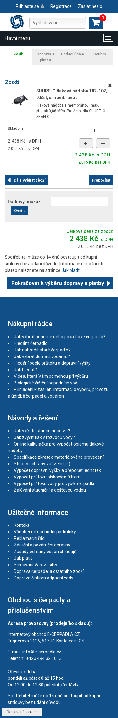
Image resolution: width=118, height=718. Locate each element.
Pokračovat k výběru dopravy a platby (57, 283)
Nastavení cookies (22, 712)
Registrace (61, 6)
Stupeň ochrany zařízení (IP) (42, 463)
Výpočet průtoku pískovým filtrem (47, 476)
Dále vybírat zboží (29, 180)
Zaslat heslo (90, 6)
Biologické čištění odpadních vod (45, 382)
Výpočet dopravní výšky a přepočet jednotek (57, 470)
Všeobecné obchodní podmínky (45, 531)
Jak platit (70, 270)
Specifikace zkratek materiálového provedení (59, 457)
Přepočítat (101, 180)
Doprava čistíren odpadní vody (43, 577)
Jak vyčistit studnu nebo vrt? (42, 430)
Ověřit (19, 211)
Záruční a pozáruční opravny (42, 544)
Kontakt (21, 525)
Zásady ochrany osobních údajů (45, 551)
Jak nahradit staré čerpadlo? (42, 349)
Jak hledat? (25, 369)
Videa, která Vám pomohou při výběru (51, 376)
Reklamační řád (29, 538)
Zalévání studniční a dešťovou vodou (50, 490)
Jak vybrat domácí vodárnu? (42, 356)
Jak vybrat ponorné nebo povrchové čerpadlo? (59, 336)
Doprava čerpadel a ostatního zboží (49, 571)
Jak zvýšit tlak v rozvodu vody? (44, 437)
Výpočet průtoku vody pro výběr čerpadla (54, 483)
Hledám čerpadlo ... (32, 343)
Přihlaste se (27, 6)
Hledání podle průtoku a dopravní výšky (52, 363)
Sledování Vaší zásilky (35, 564)
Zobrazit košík (96, 23)
